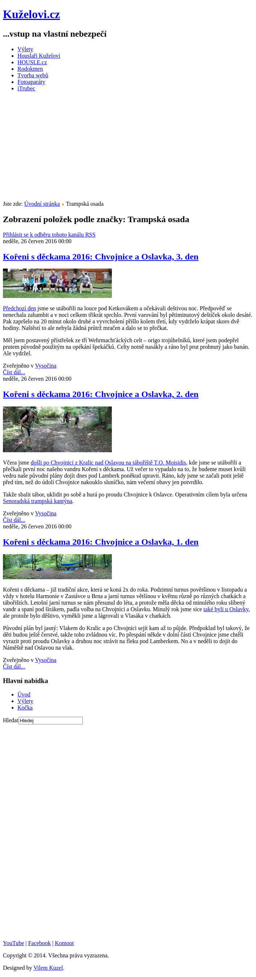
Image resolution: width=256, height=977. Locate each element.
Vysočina (46, 366)
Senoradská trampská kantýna (37, 501)
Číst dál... (14, 372)
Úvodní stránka (42, 204)
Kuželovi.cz (31, 14)
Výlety (25, 49)
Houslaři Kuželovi (38, 56)
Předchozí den (19, 308)
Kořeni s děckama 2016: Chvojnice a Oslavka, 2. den (101, 394)
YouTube (13, 943)
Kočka (25, 707)
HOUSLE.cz (32, 62)
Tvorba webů (32, 75)
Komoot (64, 943)
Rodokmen (30, 69)
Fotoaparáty (31, 82)
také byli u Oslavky (225, 609)
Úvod (24, 694)
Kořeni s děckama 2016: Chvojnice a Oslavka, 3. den (101, 256)
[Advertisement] (129, 148)
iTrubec (26, 88)
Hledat (11, 720)
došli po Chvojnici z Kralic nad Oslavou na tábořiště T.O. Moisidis (108, 462)
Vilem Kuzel (48, 968)
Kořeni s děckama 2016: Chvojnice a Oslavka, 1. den (101, 542)
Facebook (39, 943)
